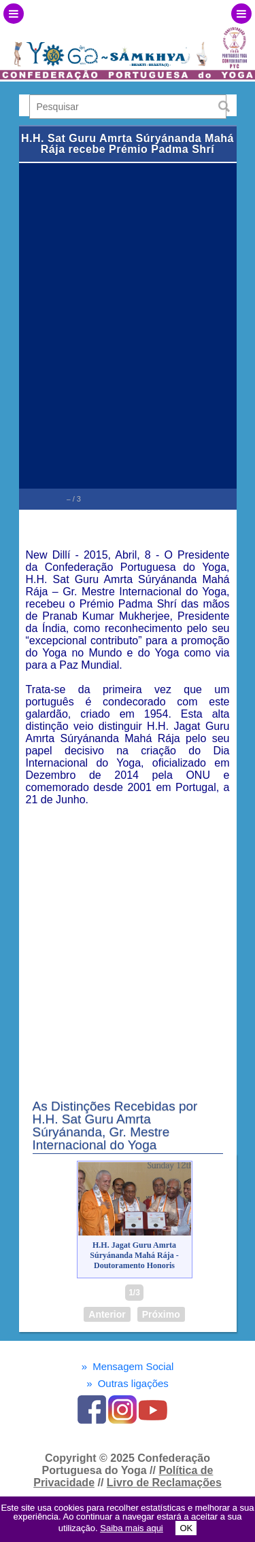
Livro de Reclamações (164, 1482)
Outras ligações (127, 1383)
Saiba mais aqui (131, 1528)
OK (186, 1528)
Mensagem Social (128, 1366)
